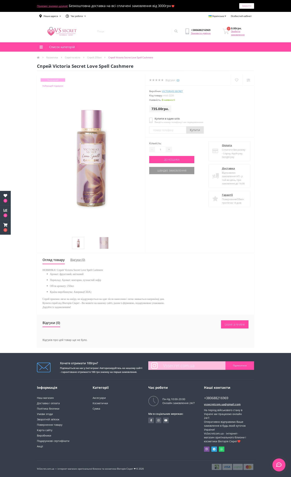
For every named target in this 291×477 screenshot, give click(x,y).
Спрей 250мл (94, 57)
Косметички (100, 403)
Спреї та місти (72, 57)
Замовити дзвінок (201, 33)
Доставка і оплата (48, 403)
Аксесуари (99, 398)
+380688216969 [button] (216, 398)
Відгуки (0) (77, 260)
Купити (195, 130)
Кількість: (155, 143)
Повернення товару (49, 424)
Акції (40, 446)
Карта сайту (44, 430)
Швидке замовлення (171, 170)
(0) (177, 80)
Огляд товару (53, 260)
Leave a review (235, 324)
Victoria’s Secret (172, 91)
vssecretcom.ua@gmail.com (222, 404)
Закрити (246, 5)
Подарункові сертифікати (53, 441)
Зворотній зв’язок (48, 419)
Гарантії (227, 195)
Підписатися (240, 365)
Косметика (52, 57)
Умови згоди (45, 414)
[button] (50, 16)
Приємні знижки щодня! (52, 6)
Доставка (228, 168)
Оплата (227, 145)
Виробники (44, 435)
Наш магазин (45, 398)
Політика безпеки (48, 408)
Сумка (96, 408)
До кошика (171, 159)
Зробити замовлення (238, 33)
